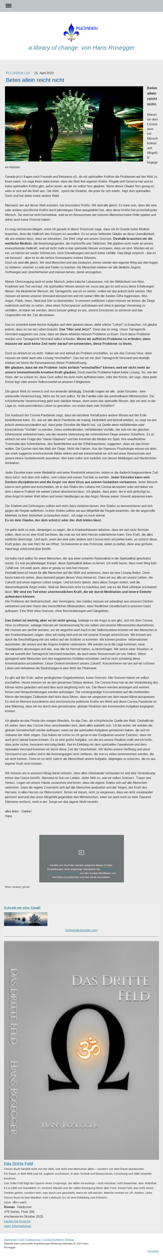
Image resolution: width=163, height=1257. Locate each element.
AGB (22, 1239)
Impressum (10, 1239)
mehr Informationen (17, 1226)
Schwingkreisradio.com (81, 930)
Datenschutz (34, 1239)
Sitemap (69, 1239)
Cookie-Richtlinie (53, 1239)
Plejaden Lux (18, 73)
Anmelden (153, 1251)
